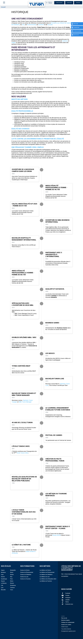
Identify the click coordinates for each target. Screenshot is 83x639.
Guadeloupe (4, 579)
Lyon (2, 587)
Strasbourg (13, 585)
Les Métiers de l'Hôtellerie (46, 574)
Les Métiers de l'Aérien (45, 570)
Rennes (12, 583)
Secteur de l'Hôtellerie (25, 574)
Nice (11, 576)
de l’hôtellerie (15, 24)
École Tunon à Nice (23, 453)
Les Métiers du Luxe (45, 576)
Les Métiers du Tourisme (46, 581)
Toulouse (12, 587)
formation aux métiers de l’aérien (61, 23)
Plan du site (64, 618)
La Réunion (4, 583)
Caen (2, 574)
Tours (11, 589)
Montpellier (13, 570)
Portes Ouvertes (59, 2)
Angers (3, 570)
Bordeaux (3, 572)
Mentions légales (65, 620)
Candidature (69, 2)
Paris (11, 579)
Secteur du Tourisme (25, 579)
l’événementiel (31, 24)
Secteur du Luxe (24, 576)
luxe (23, 24)
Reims (11, 581)
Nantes (12, 574)
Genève (3, 576)
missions (65, 41)
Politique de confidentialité (67, 622)
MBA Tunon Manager (25, 402)
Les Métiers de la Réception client (48, 579)
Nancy (11, 572)
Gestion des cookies (66, 624)
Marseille (3, 589)
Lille (2, 585)
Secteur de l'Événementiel (26, 572)
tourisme (41, 24)
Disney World (56, 535)
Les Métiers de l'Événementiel (47, 572)
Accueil (3, 7)
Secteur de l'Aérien (25, 570)
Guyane (3, 581)
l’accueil (50, 24)
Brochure (78, 2)
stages (13, 42)
